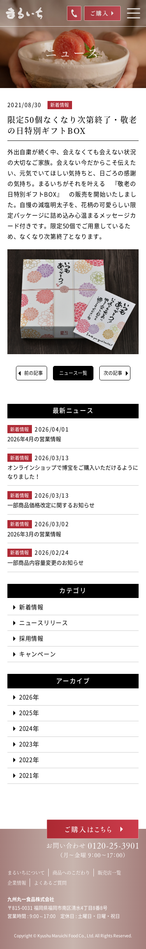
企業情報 (16, 882)
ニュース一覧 (73, 373)
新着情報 (31, 607)
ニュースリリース (43, 623)
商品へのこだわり (71, 872)
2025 (26, 713)
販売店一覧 (109, 872)
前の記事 (33, 373)
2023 (26, 744)
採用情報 (31, 638)
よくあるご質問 (50, 882)
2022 (26, 760)
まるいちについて (26, 872)
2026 (26, 697)
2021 (26, 775)
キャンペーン (37, 654)
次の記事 (113, 373)
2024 (26, 728)
